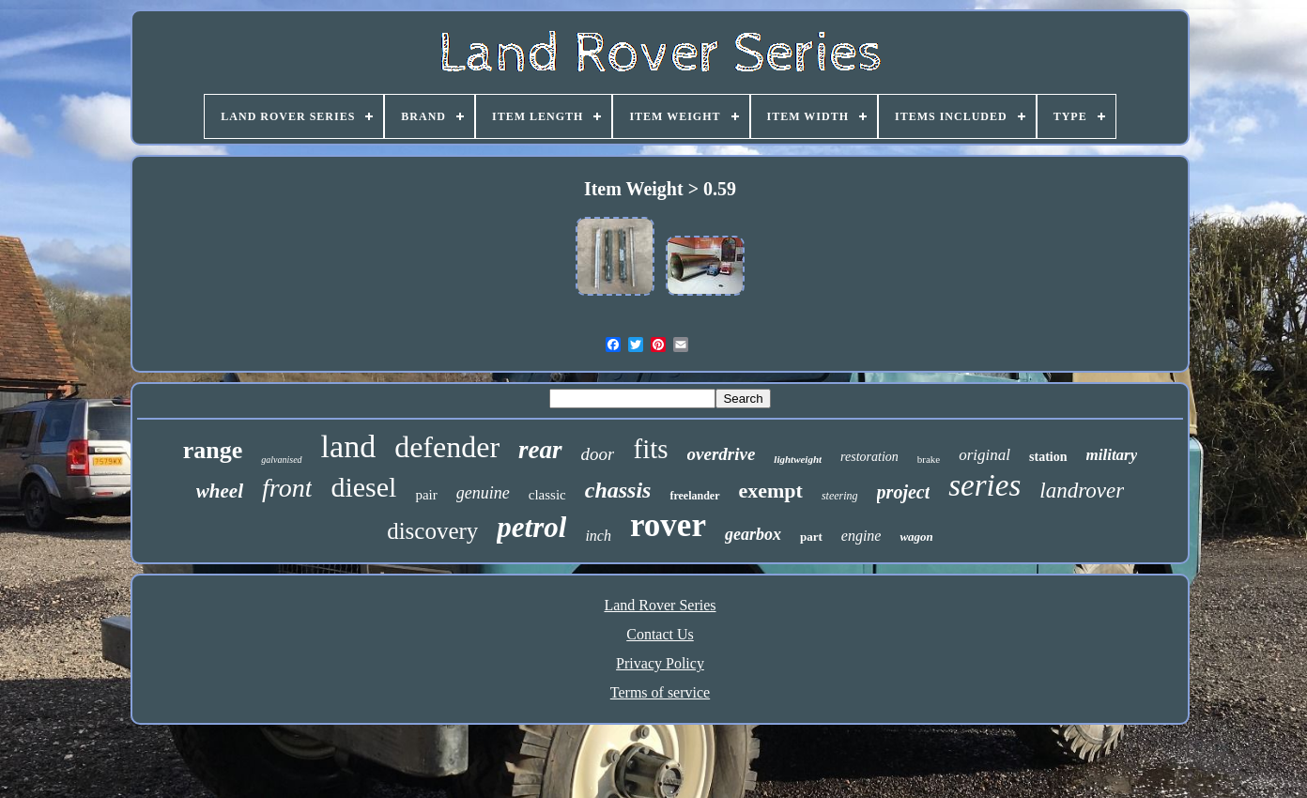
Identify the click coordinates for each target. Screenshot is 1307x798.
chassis (618, 490)
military (1112, 455)
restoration (869, 457)
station (1048, 457)
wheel (219, 491)
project (903, 492)
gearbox (753, 534)
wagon (916, 536)
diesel (363, 486)
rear (540, 450)
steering (840, 495)
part (811, 536)
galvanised (281, 459)
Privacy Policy (660, 663)
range (213, 450)
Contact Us (660, 634)
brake (928, 459)
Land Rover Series (659, 605)
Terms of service (660, 692)
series (984, 485)
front (287, 487)
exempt (771, 490)
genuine (483, 492)
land (349, 446)
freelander (694, 495)
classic (547, 494)
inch (598, 536)
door (598, 454)
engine (861, 536)
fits (650, 449)
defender (447, 447)
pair (426, 494)
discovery (432, 531)
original (984, 455)
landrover (1081, 490)
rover (668, 525)
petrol (531, 527)
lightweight (798, 459)
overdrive (721, 454)
